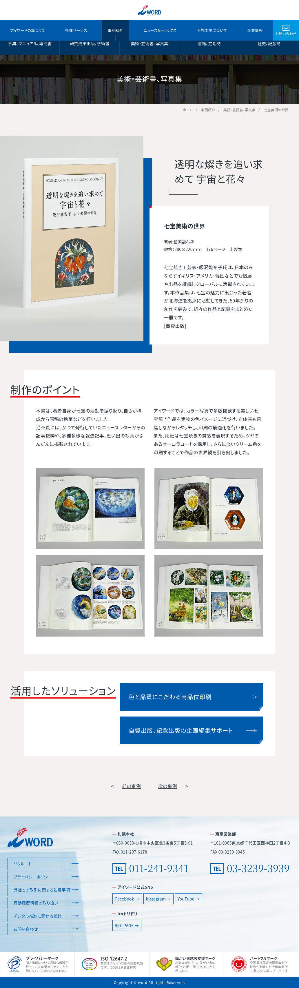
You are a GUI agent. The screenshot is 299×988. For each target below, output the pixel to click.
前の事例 (131, 786)
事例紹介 (115, 30)
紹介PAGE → (127, 925)
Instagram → (158, 899)
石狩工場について (212, 30)
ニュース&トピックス (159, 30)
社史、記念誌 (269, 43)
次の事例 (167, 786)
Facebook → (127, 899)
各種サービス (76, 30)
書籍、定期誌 (209, 43)
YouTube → (189, 899)
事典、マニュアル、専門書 (30, 43)
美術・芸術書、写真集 (149, 43)
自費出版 (175, 325)
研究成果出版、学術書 (89, 43)
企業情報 (254, 30)
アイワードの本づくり (27, 30)
